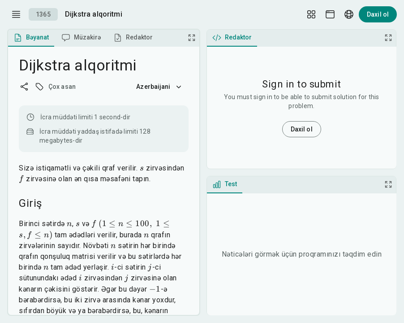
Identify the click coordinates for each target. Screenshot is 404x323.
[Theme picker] (330, 14)
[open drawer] (16, 14)
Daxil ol (378, 14)
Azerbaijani (159, 86)
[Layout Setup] (311, 14)
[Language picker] (349, 14)
